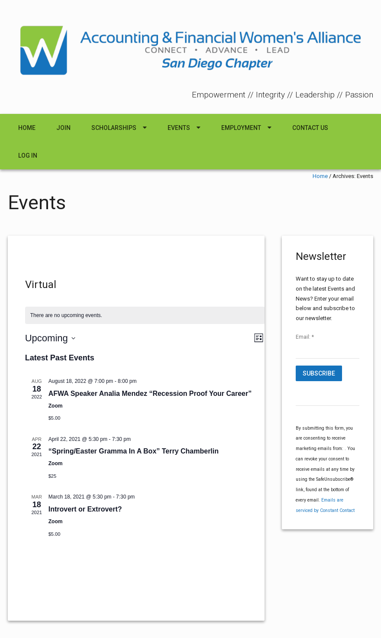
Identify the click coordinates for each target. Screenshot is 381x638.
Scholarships (113, 127)
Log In (27, 155)
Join (63, 127)
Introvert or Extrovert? (85, 509)
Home (27, 127)
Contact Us (310, 127)
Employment (241, 127)
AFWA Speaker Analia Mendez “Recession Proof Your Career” (150, 393)
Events (179, 127)
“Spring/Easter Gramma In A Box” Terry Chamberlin (133, 451)
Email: (305, 337)
